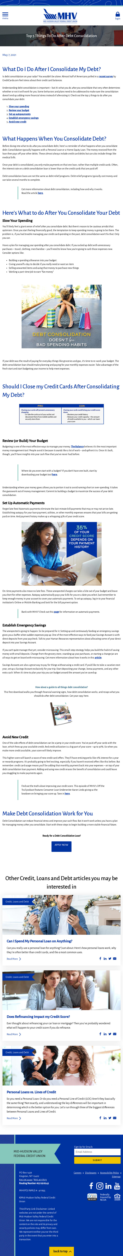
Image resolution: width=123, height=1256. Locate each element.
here (54, 474)
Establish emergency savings (24, 118)
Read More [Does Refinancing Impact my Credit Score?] (12, 1034)
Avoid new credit (17, 122)
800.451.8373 (40, 1179)
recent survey (106, 76)
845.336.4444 (25, 1179)
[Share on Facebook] (100, 959)
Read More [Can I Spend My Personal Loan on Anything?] (12, 959)
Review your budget (19, 110)
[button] (5, 16)
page (56, 612)
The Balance (77, 446)
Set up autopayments (20, 114)
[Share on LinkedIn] (105, 959)
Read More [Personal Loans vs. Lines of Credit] (12, 1118)
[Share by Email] (114, 959)
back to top (60, 1251)
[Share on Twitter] (109, 959)
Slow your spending (19, 106)
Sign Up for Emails (83, 1147)
